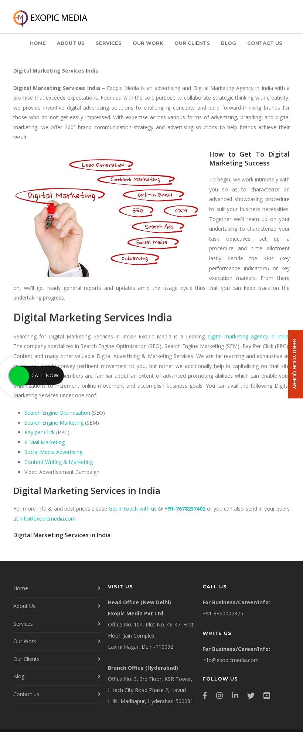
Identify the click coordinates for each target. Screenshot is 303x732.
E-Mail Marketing (44, 442)
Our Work (148, 43)
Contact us (264, 43)
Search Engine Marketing (54, 422)
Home (38, 43)
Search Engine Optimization (57, 412)
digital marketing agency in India (248, 336)
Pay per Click (39, 432)
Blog (228, 43)
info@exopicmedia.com (48, 518)
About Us (71, 43)
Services (109, 43)
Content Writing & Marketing (58, 461)
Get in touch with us (133, 508)
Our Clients (192, 43)
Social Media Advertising (53, 451)
